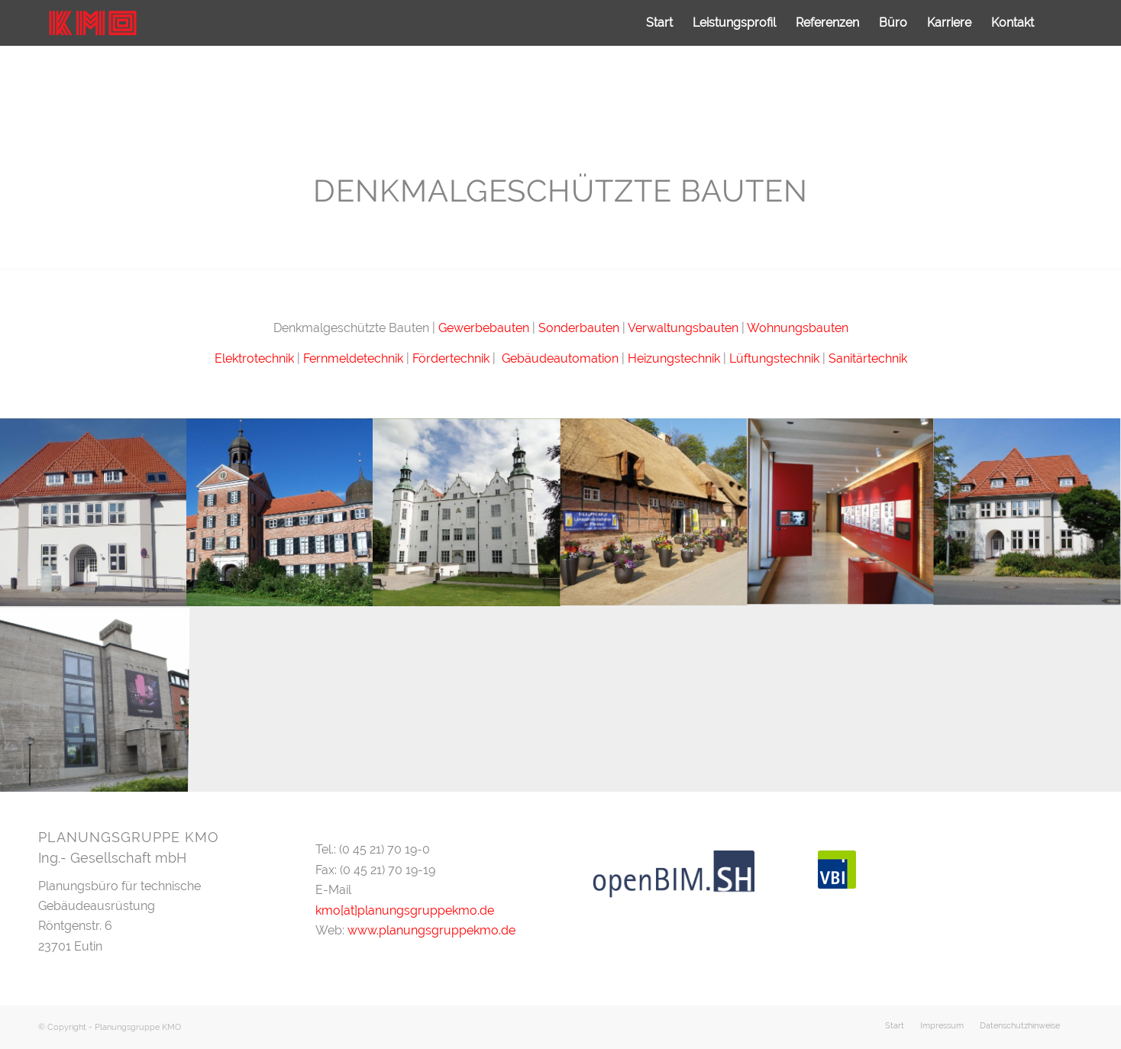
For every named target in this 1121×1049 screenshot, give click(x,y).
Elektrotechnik (254, 358)
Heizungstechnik (674, 358)
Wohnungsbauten (797, 328)
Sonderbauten (578, 328)
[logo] (92, 23)
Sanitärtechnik (868, 358)
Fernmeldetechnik (353, 358)
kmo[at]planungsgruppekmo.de (404, 910)
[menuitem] (659, 23)
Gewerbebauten (483, 328)
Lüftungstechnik (774, 358)
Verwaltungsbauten (683, 328)
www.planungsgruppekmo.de (431, 930)
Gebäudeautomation (560, 358)
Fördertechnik (452, 358)
